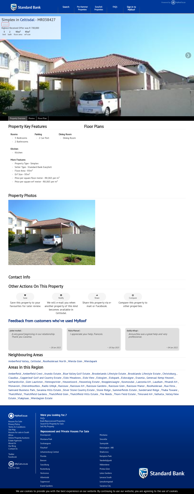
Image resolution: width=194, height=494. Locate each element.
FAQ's (115, 7)
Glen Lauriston (34, 382)
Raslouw (63, 386)
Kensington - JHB (107, 447)
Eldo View (88, 377)
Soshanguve (45, 443)
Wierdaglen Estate (41, 398)
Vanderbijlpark (106, 460)
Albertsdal (44, 477)
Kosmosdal (127, 382)
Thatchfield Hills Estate (84, 394)
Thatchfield (15, 394)
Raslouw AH (77, 386)
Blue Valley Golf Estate (76, 373)
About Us (12, 443)
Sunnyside (104, 443)
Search (66, 6)
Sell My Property (47, 426)
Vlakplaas (23, 398)
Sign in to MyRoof (131, 8)
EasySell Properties (98, 8)
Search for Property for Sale (52, 423)
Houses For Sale (15, 421)
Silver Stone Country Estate (79, 390)
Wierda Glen (75, 361)
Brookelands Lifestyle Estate (109, 373)
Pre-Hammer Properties (82, 8)
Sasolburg (44, 464)
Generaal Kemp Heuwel (160, 377)
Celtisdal (27, 19)
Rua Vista (169, 386)
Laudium (158, 382)
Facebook (12, 457)
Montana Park (46, 439)
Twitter (11, 454)
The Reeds (106, 394)
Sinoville (103, 439)
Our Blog (12, 446)
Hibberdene (104, 464)
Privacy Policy (14, 424)
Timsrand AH (144, 394)
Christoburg (169, 373)
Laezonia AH (143, 382)
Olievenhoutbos (31, 386)
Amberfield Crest (32, 373)
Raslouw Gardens (96, 386)
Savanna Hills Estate (49, 390)
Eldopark (114, 377)
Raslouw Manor (136, 386)
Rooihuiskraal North (54, 361)
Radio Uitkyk (49, 386)
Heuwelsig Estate (89, 382)
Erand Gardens (46, 486)
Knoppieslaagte (110, 382)
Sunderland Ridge (149, 390)
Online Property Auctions (18, 438)
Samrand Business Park (21, 390)
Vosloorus (44, 473)
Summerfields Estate (125, 390)
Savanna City (105, 486)
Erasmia (140, 377)
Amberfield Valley (18, 361)
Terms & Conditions (16, 427)
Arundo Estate (52, 373)
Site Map (12, 429)
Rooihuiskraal (154, 386)
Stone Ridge (104, 390)
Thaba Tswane (169, 390)
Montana (103, 435)
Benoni (43, 460)
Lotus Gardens (106, 473)
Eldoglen (101, 377)
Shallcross (104, 452)
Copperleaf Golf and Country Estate (40, 377)
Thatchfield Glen (58, 394)
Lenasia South (106, 477)
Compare (133, 296)
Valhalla (159, 394)
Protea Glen (105, 469)
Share (97, 296)
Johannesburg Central (49, 452)
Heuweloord (70, 382)
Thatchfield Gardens (35, 394)
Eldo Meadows (72, 377)
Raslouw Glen (117, 386)
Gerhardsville (16, 382)
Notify (61, 296)
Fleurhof (43, 447)
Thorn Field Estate (125, 394)
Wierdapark (90, 361)
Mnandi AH (171, 382)
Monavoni (14, 386)
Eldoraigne (127, 377)
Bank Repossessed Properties (52, 421)
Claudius (13, 377)
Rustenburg (45, 469)
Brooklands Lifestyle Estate (144, 373)
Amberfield (14, 373)
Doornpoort (45, 435)
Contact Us (13, 448)
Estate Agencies (15, 440)
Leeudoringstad (106, 481)
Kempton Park (106, 456)
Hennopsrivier (53, 382)
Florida (43, 456)
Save (25, 296)
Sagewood (45, 481)
